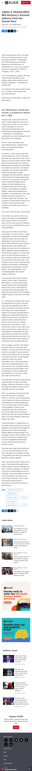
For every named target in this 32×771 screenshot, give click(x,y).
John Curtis (22, 67)
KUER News (17, 24)
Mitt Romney (12, 493)
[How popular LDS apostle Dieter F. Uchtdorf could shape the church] (7, 571)
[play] (3, 769)
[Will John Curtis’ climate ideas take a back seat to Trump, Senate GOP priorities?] (8, 701)
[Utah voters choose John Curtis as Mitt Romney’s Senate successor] (8, 658)
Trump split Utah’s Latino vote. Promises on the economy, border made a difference (21, 686)
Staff (4, 759)
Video (24, 505)
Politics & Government (15, 490)
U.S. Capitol (11, 501)
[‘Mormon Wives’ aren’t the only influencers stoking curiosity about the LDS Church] (7, 556)
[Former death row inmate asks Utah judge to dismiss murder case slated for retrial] (7, 542)
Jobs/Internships (7, 763)
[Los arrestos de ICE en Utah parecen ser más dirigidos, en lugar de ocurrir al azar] (7, 529)
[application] (16, 42)
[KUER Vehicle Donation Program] (16, 630)
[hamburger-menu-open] (2, 2)
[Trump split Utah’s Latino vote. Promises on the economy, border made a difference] (8, 685)
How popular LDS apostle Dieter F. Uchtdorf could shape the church (21, 573)
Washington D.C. (13, 505)
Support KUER (16, 716)
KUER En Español (19, 526)
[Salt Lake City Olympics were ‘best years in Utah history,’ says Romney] (8, 672)
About (5, 752)
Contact (5, 756)
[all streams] (29, 769)
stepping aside (15, 57)
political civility (12, 497)
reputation (19, 75)
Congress (24, 497)
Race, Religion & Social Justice (20, 553)
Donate (26, 2)
